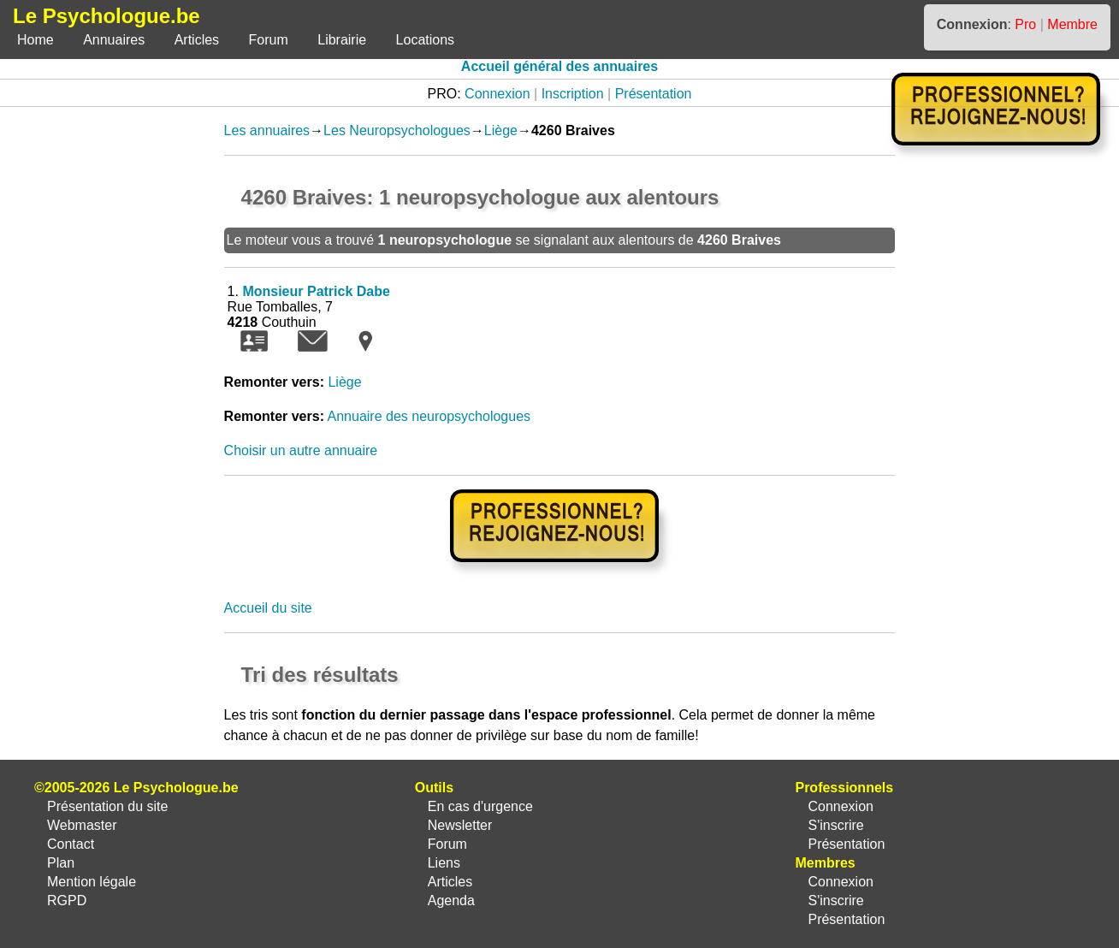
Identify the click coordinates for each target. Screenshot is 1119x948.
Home (35, 40)
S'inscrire (835, 825)
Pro (1025, 24)
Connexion (497, 93)
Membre (1072, 24)
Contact (70, 844)
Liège (501, 130)
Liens (444, 863)
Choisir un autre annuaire (301, 450)
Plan (60, 863)
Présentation (653, 93)
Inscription (573, 93)
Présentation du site (107, 806)
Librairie (341, 40)
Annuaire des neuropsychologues (429, 416)
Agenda (451, 900)
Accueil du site (268, 608)
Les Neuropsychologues (397, 130)
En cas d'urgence (480, 806)
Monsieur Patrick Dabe (316, 291)
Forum (268, 40)
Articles (197, 40)
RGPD (66, 900)
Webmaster (82, 825)
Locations (425, 40)
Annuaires (114, 40)
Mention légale (91, 881)
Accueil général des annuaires (559, 66)
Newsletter (460, 825)
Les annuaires (267, 130)
